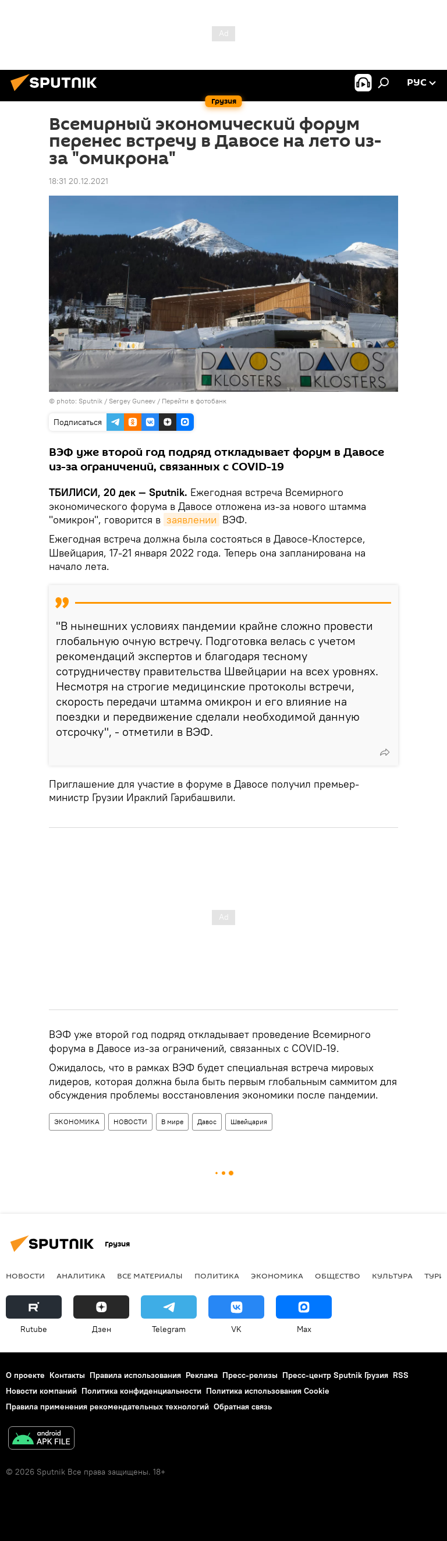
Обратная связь (243, 1406)
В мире (172, 1121)
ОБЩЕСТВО (337, 1275)
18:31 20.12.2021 (78, 181)
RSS (401, 1375)
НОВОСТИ (130, 1121)
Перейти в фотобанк (194, 400)
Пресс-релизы (250, 1375)
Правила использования (135, 1375)
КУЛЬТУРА (392, 1275)
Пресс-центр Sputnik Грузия (335, 1375)
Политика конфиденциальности (141, 1391)
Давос (207, 1121)
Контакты (67, 1375)
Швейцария (248, 1121)
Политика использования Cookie (267, 1391)
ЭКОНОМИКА (77, 1121)
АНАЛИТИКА (80, 1275)
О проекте (25, 1375)
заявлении (191, 519)
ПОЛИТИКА (216, 1275)
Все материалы (150, 1275)
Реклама (202, 1375)
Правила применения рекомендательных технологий (107, 1406)
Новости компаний (41, 1391)
